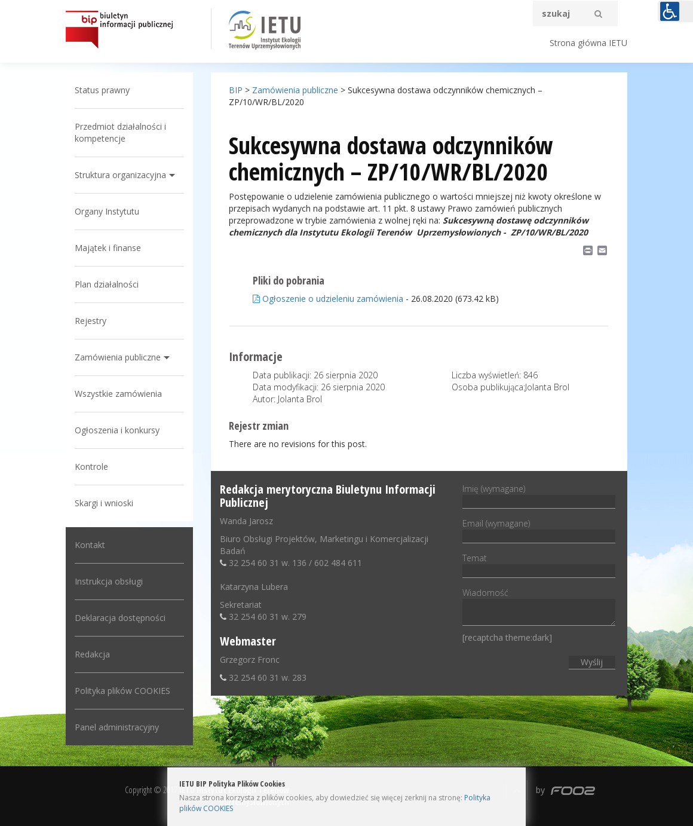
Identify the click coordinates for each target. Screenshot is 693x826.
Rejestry (90, 320)
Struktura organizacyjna (120, 175)
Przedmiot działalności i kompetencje (120, 132)
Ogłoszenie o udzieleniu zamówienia (328, 298)
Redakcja (92, 654)
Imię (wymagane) (538, 495)
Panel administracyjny (117, 727)
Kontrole (91, 466)
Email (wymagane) (538, 530)
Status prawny (102, 90)
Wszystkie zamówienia (118, 393)
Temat (538, 564)
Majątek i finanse (108, 247)
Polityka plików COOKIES (122, 690)
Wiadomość (538, 607)
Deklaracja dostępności (120, 617)
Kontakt (90, 544)
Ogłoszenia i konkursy (117, 430)
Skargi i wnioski (104, 503)
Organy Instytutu (107, 211)
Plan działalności (107, 284)
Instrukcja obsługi (109, 581)
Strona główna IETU (588, 42)
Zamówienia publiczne (118, 357)
